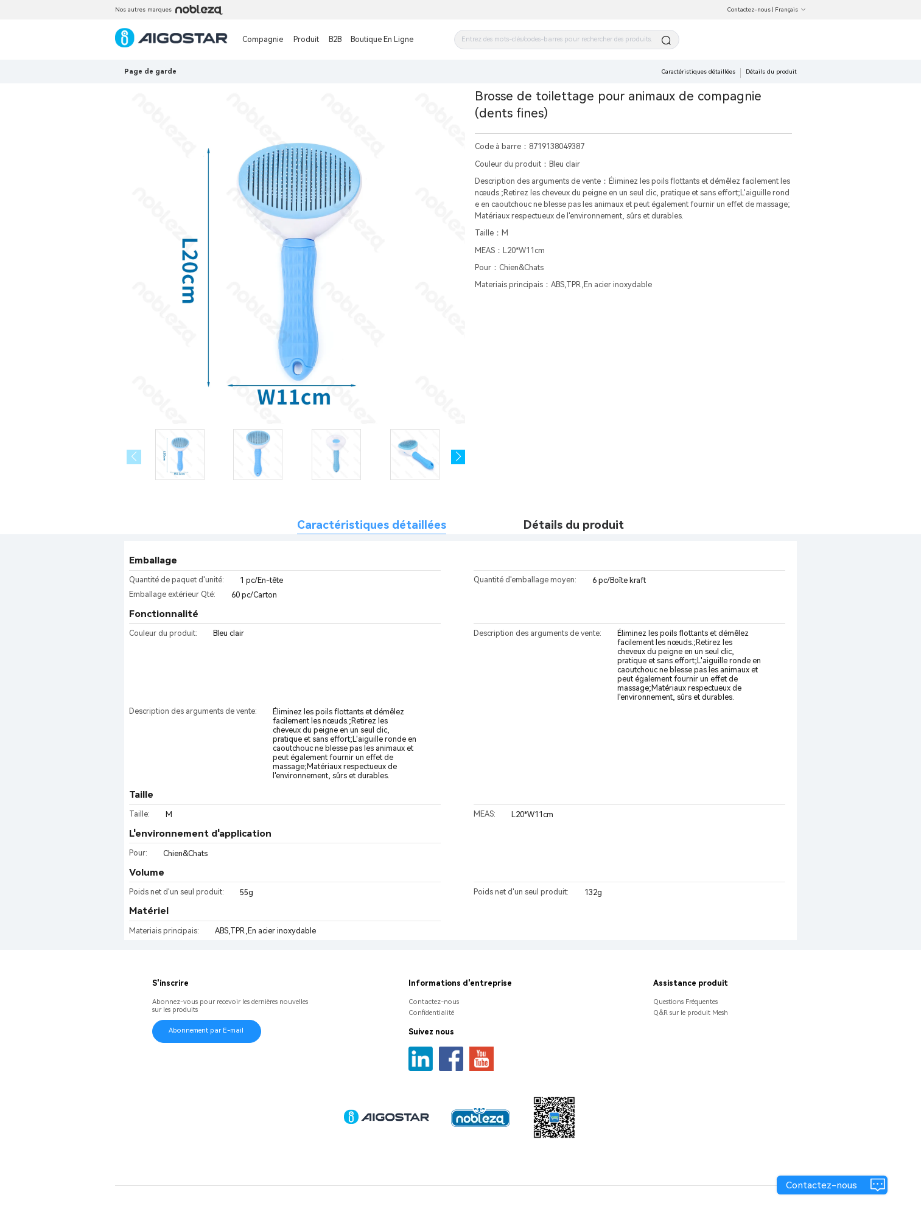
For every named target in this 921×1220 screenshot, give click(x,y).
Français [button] (790, 9)
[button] (458, 457)
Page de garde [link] (150, 71)
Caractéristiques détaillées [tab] (371, 525)
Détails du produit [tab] (574, 525)
